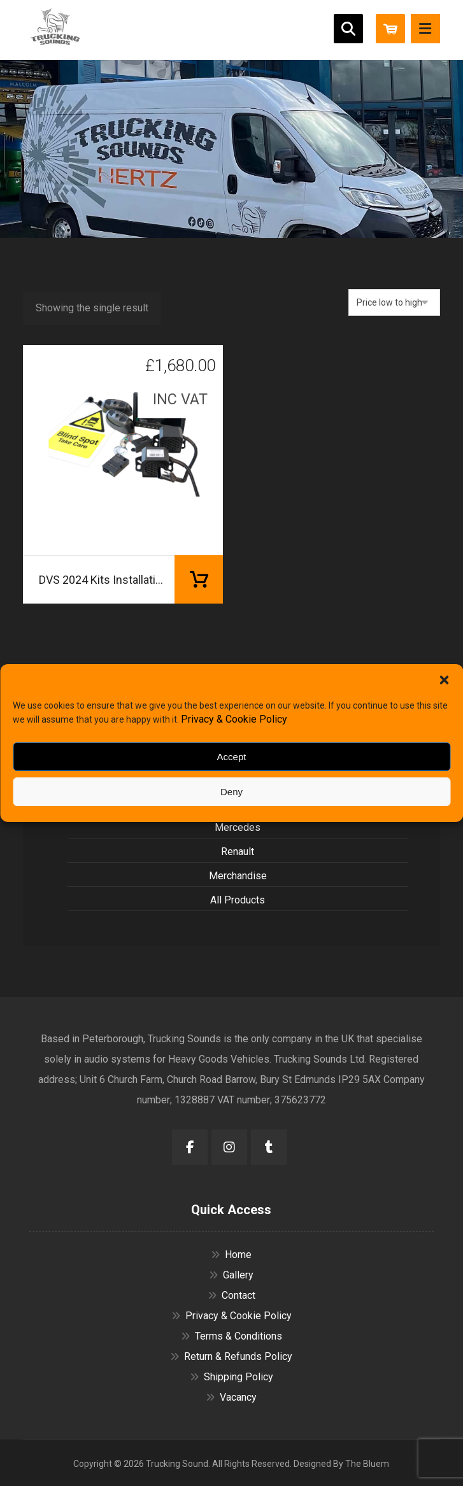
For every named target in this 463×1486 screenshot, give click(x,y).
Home (231, 1255)
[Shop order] (394, 302)
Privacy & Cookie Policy (234, 719)
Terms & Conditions (231, 1336)
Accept (231, 756)
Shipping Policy (231, 1377)
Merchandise (238, 876)
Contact (231, 1295)
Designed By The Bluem (341, 1464)
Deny (231, 791)
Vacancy (231, 1397)
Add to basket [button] (199, 579)
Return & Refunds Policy (231, 1356)
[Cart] (390, 28)
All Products (237, 900)
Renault (237, 852)
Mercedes (237, 827)
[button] (444, 680)
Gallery (231, 1275)
